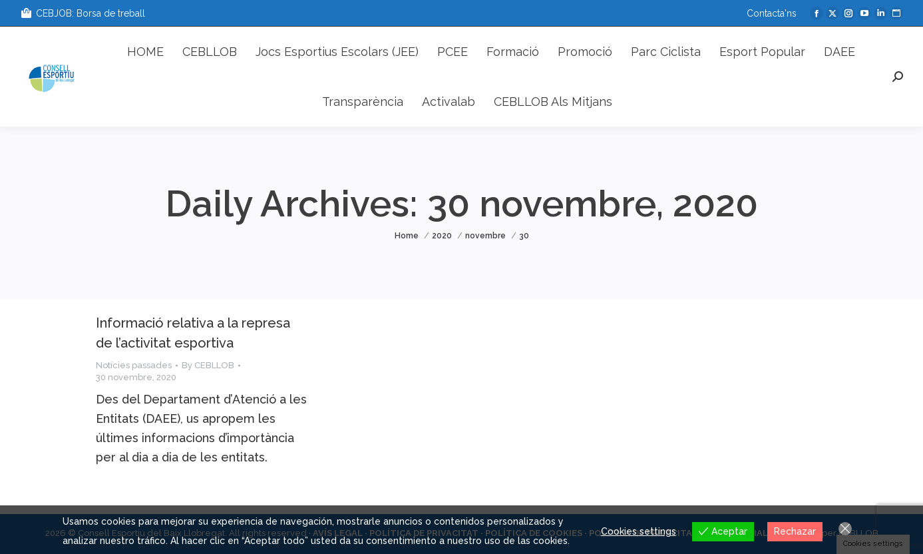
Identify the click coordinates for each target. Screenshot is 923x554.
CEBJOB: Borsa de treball (82, 13)
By (208, 365)
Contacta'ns (772, 13)
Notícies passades (134, 365)
